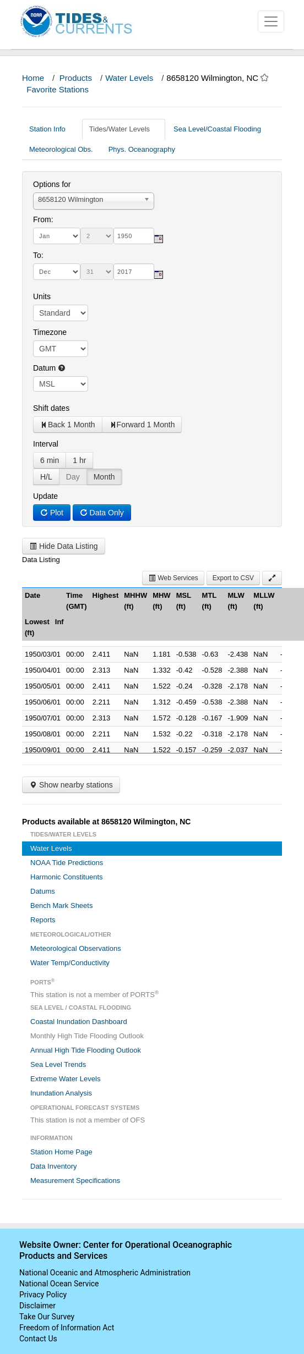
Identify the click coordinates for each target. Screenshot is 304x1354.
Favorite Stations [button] (62, 89)
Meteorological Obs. (61, 149)
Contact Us (38, 1338)
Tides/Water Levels (123, 129)
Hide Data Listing (63, 546)
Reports (43, 920)
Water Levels (129, 77)
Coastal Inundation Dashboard (78, 1021)
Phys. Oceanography (141, 149)
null (60, 384)
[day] (96, 236)
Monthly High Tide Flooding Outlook (87, 1036)
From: (43, 219)
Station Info (51, 129)
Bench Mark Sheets (61, 905)
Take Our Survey (46, 1316)
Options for (51, 184)
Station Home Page (61, 1152)
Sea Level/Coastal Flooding (221, 129)
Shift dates (51, 408)
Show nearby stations (71, 784)
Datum (49, 368)
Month (104, 476)
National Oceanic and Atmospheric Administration (105, 1272)
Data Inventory (53, 1166)
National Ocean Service (59, 1283)
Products (75, 77)
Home (33, 77)
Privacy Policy (43, 1294)
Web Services (173, 578)
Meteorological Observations (75, 948)
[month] (56, 236)
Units (42, 296)
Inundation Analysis (61, 1093)
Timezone (50, 332)
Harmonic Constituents (66, 877)
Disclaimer (37, 1305)
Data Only (102, 512)
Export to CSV (233, 578)
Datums (42, 891)
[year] (133, 236)
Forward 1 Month (142, 424)
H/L (46, 476)
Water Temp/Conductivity (70, 963)
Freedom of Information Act (66, 1327)
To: (38, 255)
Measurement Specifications (75, 1180)
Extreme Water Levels (65, 1079)
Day (73, 476)
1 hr (79, 460)
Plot (51, 512)
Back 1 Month (67, 424)
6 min (49, 460)
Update (45, 496)
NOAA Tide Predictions (66, 862)
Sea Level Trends (58, 1064)
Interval (45, 443)
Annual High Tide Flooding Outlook (85, 1050)
